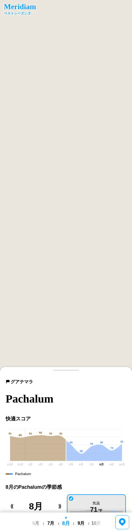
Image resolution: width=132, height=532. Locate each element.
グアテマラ (19, 381)
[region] (66, 186)
